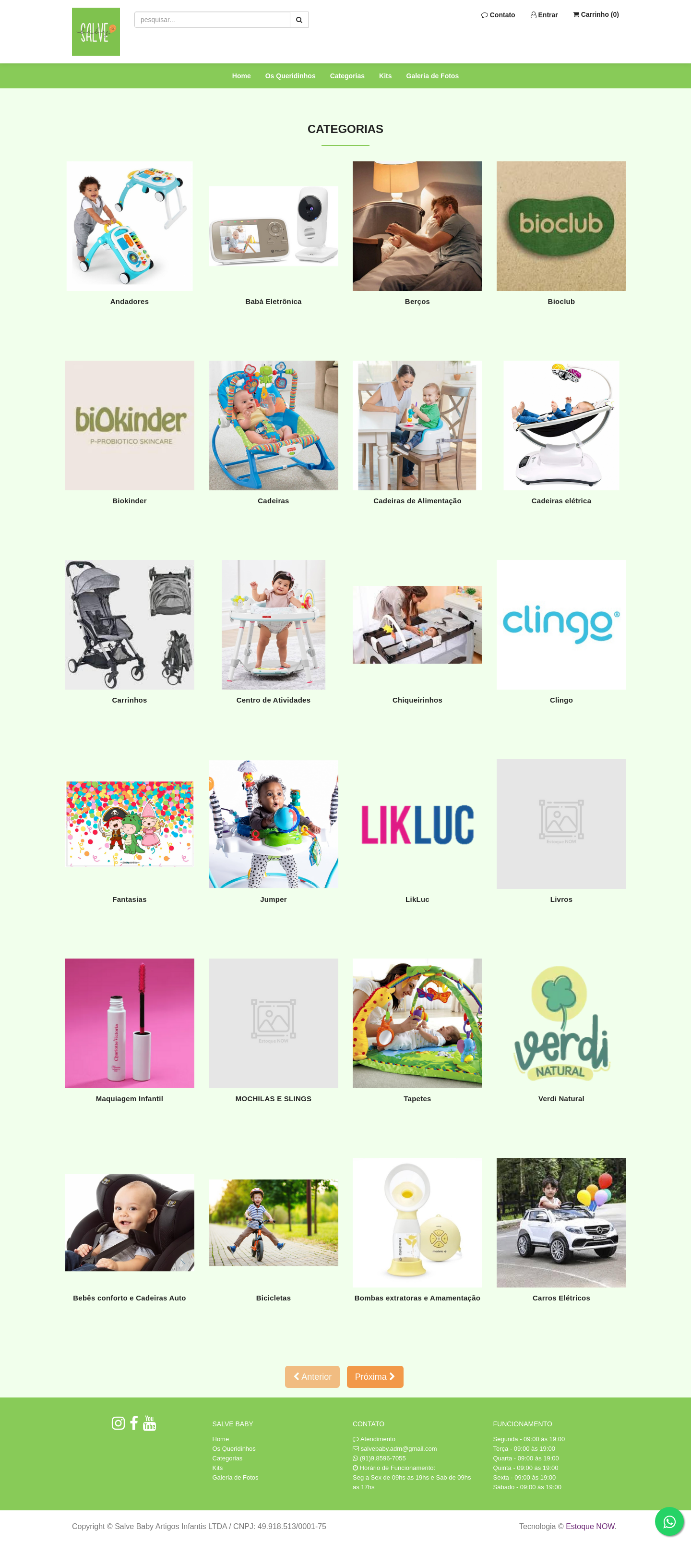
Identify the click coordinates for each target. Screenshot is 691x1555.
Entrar (544, 15)
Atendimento (374, 1439)
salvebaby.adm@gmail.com (399, 1448)
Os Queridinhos (290, 76)
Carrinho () (596, 14)
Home (241, 76)
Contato (498, 15)
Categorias (347, 76)
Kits (385, 76)
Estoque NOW (590, 1526)
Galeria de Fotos (432, 76)
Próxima (375, 1377)
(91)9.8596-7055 (383, 1458)
